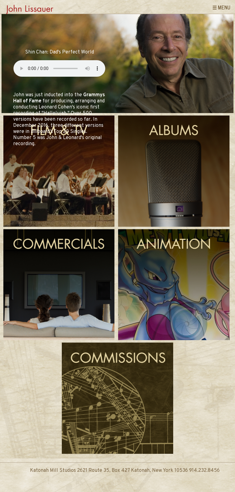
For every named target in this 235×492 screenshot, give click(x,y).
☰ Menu (221, 7)
